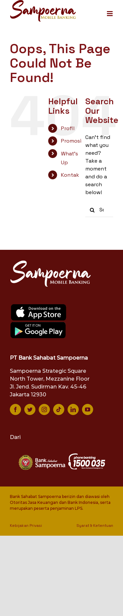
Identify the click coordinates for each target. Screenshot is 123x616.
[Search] (92, 210)
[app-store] (38, 306)
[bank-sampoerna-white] (41, 455)
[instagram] (44, 409)
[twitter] (29, 409)
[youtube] (87, 409)
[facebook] (15, 409)
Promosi (71, 140)
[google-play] (38, 323)
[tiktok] (58, 409)
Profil (67, 128)
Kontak (70, 174)
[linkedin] (73, 409)
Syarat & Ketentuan (94, 525)
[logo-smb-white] (51, 262)
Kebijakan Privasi (26, 525)
